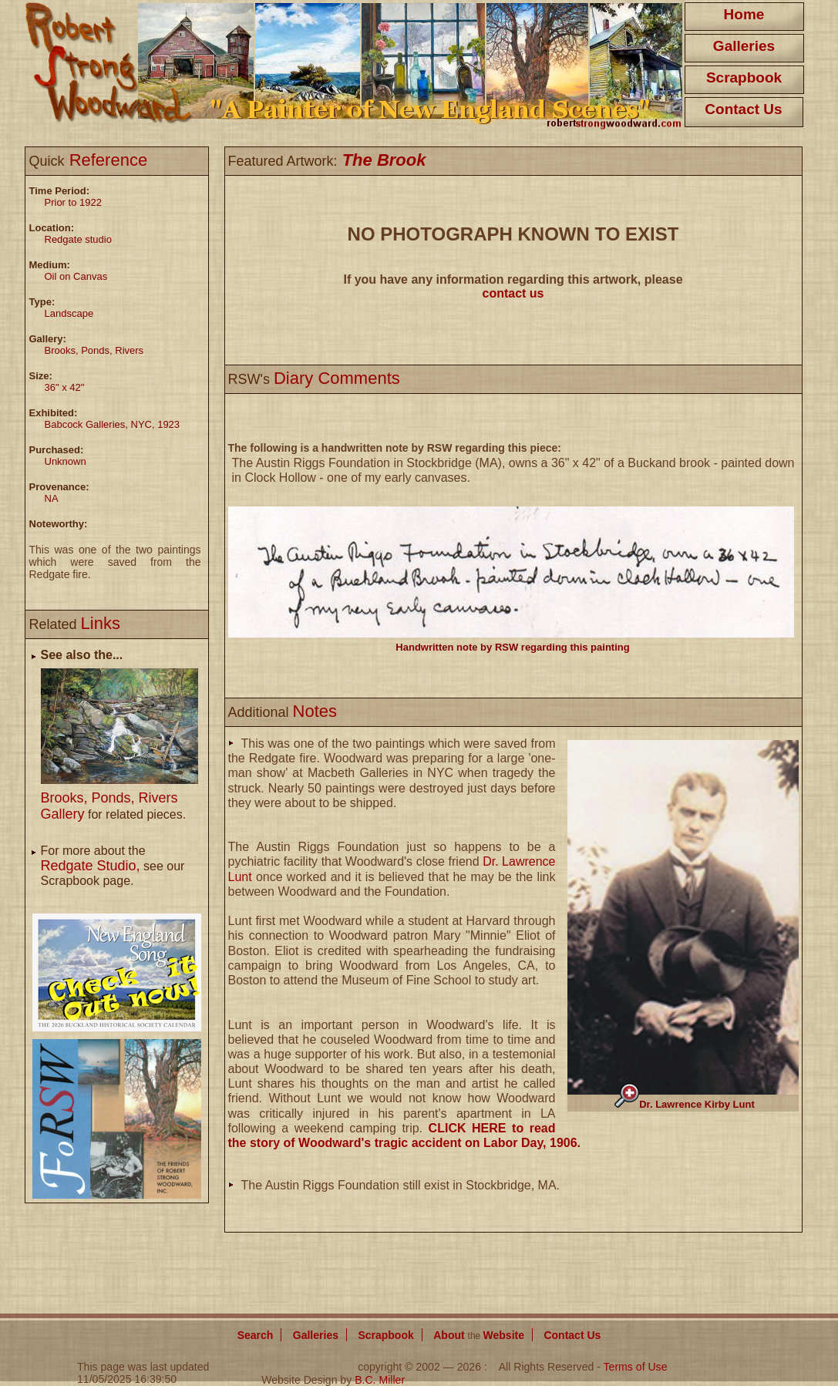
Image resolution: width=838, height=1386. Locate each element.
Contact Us (743, 109)
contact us (513, 293)
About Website (478, 1335)
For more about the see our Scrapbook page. (113, 865)
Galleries (744, 46)
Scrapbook (744, 77)
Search (255, 1335)
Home (744, 14)
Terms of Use (636, 1367)
